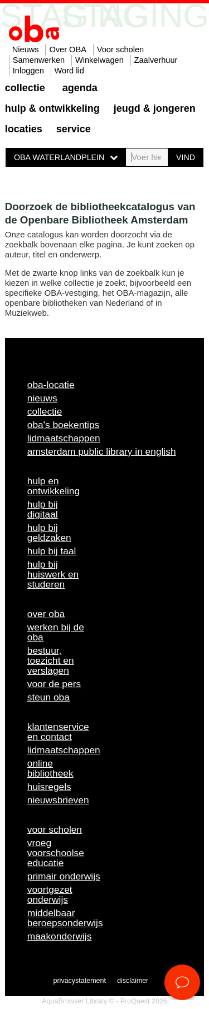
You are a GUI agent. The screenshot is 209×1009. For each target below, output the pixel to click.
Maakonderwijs (59, 936)
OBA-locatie (51, 384)
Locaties (23, 129)
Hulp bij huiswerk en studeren (53, 574)
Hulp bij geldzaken (49, 532)
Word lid (69, 70)
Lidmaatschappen (63, 438)
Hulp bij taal (51, 550)
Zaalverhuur (156, 60)
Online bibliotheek (50, 768)
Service (73, 129)
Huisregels (49, 786)
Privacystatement (80, 981)
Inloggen (28, 70)
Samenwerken (39, 60)
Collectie (25, 87)
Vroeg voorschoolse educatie (55, 852)
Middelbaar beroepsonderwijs (65, 917)
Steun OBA (48, 697)
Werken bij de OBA (55, 632)
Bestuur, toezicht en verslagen (50, 660)
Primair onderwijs (63, 876)
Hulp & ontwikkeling (52, 108)
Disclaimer (132, 981)
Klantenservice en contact (58, 731)
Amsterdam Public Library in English (101, 451)
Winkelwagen (99, 60)
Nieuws (25, 49)
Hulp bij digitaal (42, 509)
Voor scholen (120, 49)
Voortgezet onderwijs (49, 894)
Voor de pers (54, 683)
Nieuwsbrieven (58, 800)
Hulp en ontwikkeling (53, 485)
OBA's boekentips (63, 424)
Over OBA (67, 49)
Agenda (80, 87)
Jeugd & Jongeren (155, 108)
